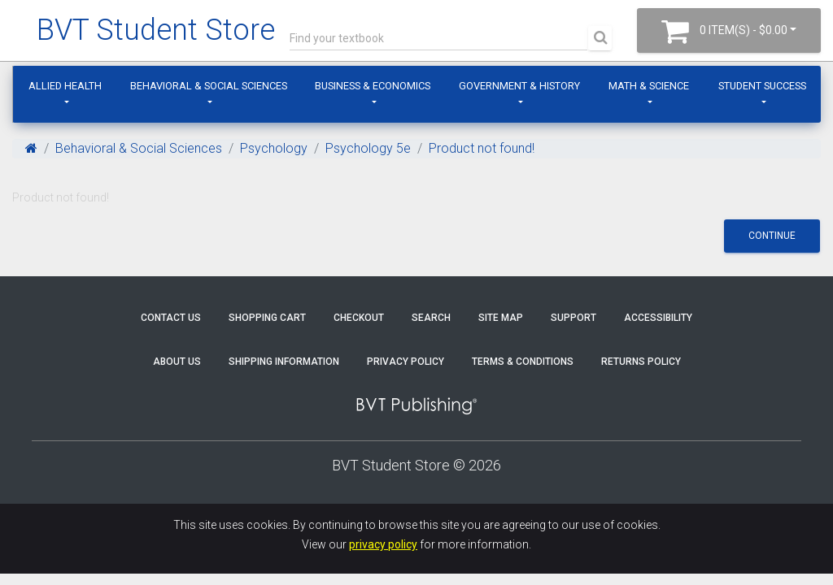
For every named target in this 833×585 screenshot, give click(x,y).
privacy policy (383, 544)
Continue (772, 235)
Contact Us (171, 317)
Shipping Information (284, 361)
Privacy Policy (405, 361)
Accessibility (658, 317)
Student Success (762, 86)
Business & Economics (372, 86)
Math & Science (648, 86)
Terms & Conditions (523, 361)
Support (573, 317)
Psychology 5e (368, 148)
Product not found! (481, 148)
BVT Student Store (156, 30)
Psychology (273, 148)
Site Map (500, 317)
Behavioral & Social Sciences (208, 86)
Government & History (519, 86)
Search (431, 317)
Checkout (359, 317)
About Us (177, 361)
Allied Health (65, 86)
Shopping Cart (267, 317)
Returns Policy (641, 361)
